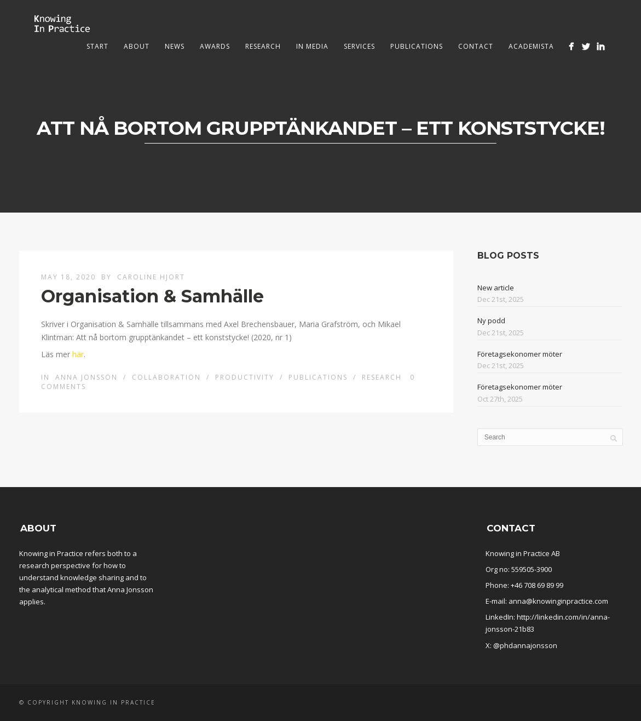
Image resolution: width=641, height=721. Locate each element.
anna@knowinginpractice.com (558, 601)
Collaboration (166, 377)
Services (359, 46)
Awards (215, 46)
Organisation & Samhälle (152, 296)
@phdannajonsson (525, 645)
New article (495, 288)
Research (263, 46)
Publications (416, 46)
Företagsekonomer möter (519, 354)
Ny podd (491, 320)
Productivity (244, 377)
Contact (475, 46)
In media (312, 46)
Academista (531, 46)
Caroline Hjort (151, 277)
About (136, 46)
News (174, 46)
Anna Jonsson (86, 377)
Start (97, 46)
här (78, 354)
